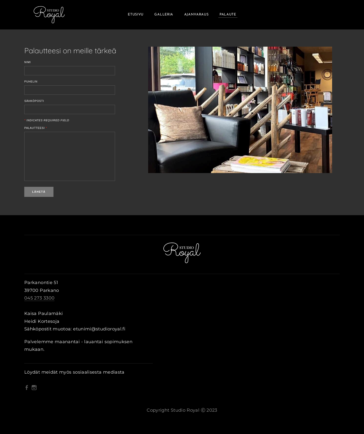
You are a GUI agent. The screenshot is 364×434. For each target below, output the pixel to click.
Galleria (163, 14)
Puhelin (31, 81)
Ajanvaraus (196, 14)
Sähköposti (34, 101)
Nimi (27, 62)
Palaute (228, 14)
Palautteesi (35, 128)
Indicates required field (46, 120)
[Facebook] (26, 388)
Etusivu (135, 14)
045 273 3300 (39, 298)
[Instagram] (34, 388)
